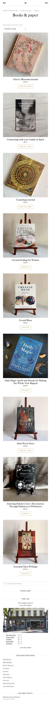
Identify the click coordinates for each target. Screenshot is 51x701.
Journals (6, 674)
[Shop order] (14, 29)
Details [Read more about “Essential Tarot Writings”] (25, 573)
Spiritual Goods (8, 683)
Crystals (6, 668)
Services (6, 680)
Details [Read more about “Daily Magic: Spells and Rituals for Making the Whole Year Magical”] (25, 390)
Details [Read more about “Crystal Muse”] (25, 327)
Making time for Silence (11, 697)
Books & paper (26, 11)
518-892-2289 (25, 648)
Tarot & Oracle (8, 686)
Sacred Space (7, 677)
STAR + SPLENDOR (10, 11)
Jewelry (5, 671)
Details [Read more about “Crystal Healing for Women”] (25, 267)
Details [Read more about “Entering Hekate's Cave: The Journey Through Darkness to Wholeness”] (25, 513)
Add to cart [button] (26, 86)
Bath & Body (7, 662)
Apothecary (7, 659)
